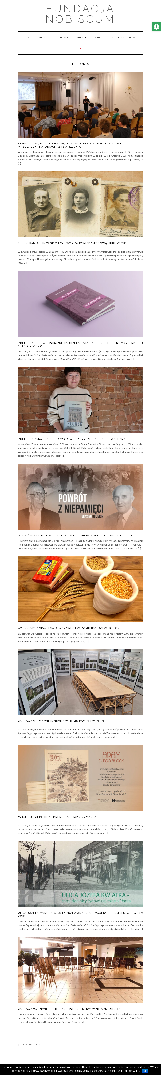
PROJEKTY (43, 37)
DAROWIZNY (99, 37)
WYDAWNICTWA (63, 37)
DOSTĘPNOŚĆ (117, 37)
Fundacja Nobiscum (80, 14)
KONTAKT (132, 37)
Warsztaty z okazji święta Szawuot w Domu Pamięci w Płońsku (70, 628)
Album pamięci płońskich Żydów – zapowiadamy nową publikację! (72, 243)
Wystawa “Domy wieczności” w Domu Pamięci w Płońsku (64, 721)
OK (145, 1071)
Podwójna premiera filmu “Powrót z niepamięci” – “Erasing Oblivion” (75, 535)
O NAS (28, 37)
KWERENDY (83, 37)
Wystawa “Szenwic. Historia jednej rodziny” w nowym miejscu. (70, 1009)
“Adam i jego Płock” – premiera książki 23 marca (57, 817)
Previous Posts (30, 1044)
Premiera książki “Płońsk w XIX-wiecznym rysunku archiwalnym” (71, 439)
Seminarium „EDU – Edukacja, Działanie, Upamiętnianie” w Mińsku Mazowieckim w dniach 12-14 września (71, 145)
